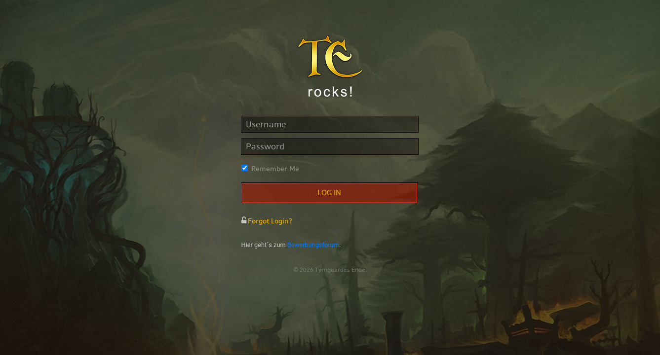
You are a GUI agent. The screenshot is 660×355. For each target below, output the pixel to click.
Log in (329, 192)
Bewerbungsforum (313, 244)
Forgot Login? (267, 220)
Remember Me (275, 168)
